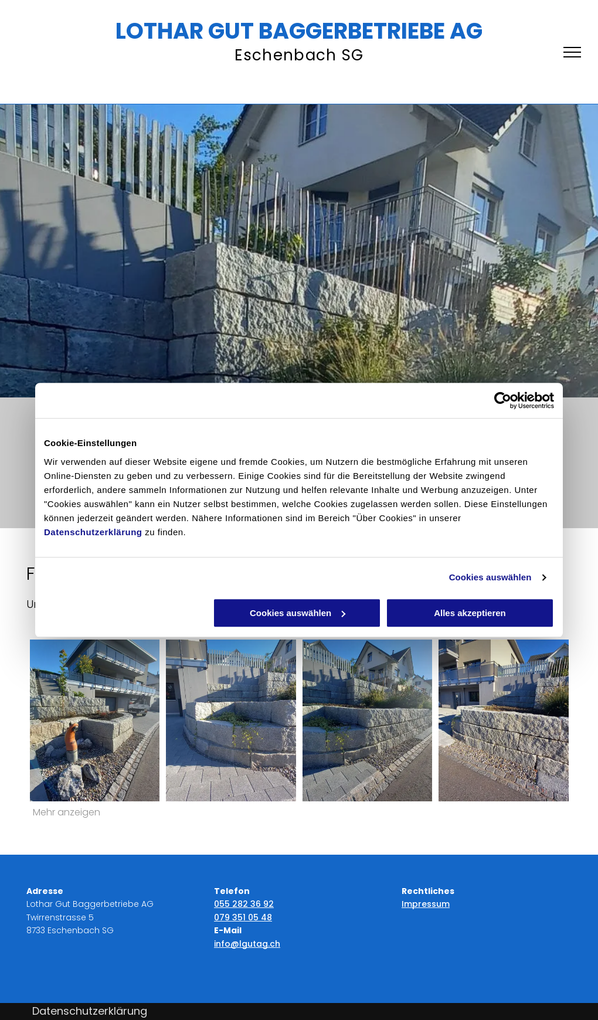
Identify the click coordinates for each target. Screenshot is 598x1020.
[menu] (572, 52)
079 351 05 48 (243, 917)
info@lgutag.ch (247, 944)
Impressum (426, 904)
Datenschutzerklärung (93, 532)
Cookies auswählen (490, 577)
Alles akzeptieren (470, 613)
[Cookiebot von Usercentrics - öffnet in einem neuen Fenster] (502, 400)
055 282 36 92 (244, 904)
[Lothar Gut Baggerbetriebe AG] (231, 720)
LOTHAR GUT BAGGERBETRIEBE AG (299, 30)
